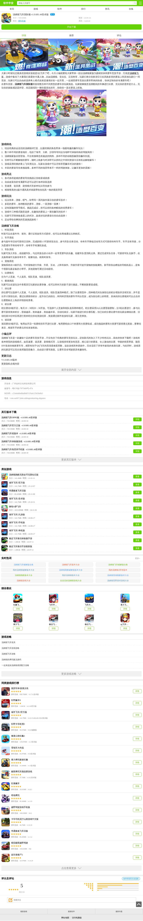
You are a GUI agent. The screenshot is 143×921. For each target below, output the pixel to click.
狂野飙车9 (16, 700)
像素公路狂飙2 (18, 736)
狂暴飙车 (15, 783)
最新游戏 (23, 911)
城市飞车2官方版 (19, 712)
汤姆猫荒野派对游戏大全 (118, 581)
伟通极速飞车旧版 (19, 831)
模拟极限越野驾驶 (19, 843)
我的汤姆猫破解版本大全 (23, 570)
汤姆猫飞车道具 (8, 642)
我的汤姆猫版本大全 (71, 575)
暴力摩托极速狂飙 (19, 760)
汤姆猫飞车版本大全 (71, 565)
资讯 (107, 9)
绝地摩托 (15, 795)
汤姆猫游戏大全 (23, 581)
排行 (83, 9)
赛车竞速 (22, 21)
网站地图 (65, 918)
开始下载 (71, 27)
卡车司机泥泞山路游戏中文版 (24, 819)
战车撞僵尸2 (17, 855)
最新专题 (119, 911)
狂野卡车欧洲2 (18, 724)
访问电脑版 (77, 918)
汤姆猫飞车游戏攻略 (10, 648)
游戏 (36, 9)
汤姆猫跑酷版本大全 (23, 575)
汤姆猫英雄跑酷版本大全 (118, 575)
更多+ (137, 558)
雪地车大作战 (17, 748)
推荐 (71, 35)
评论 (119, 35)
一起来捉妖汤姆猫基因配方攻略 (15, 665)
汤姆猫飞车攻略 (8, 654)
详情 (24, 35)
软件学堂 (8, 3)
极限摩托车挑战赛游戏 (21, 771)
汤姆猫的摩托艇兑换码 (11, 660)
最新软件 (71, 911)
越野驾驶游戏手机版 (20, 807)
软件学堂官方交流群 (131, 879)
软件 (59, 9)
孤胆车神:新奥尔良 (19, 688)
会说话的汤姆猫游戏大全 (71, 581)
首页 (12, 9)
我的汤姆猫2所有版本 (118, 570)
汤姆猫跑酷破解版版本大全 (71, 570)
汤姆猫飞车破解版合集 (23, 565)
